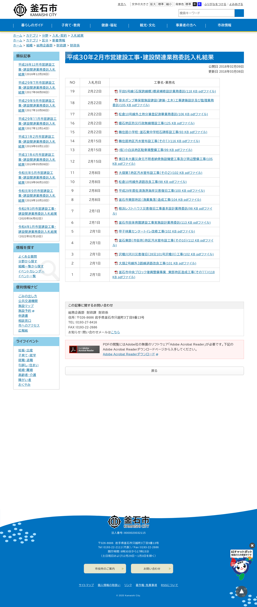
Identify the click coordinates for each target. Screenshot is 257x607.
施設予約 (26, 310)
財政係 (75, 45)
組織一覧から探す (31, 266)
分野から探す (27, 261)
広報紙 (23, 330)
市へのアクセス (29, 325)
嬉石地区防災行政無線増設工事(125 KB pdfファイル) (157, 123)
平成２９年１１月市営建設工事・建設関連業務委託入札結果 (37, 123)
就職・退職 (25, 360)
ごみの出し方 (27, 296)
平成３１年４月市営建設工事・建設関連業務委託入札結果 (37, 159)
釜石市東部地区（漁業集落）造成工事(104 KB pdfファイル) (160, 199)
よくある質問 (27, 256)
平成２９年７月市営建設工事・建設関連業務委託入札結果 (37, 87)
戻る (154, 370)
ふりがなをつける (215, 4)
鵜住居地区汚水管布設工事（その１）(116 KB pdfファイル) (159, 141)
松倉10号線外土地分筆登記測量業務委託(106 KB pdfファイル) (163, 114)
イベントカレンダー (31, 271)
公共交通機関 (28, 301)
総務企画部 (45, 45)
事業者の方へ (186, 25)
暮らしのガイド (32, 25)
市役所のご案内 (105, 568)
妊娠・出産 (25, 350)
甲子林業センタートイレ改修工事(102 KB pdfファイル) (157, 231)
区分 (45, 40)
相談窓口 (24, 320)
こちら (115, 332)
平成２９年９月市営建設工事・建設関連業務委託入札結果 (37, 105)
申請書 (23, 315)
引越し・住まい (28, 365)
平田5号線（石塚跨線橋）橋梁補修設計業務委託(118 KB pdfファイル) (167, 91)
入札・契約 (59, 35)
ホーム (17, 35)
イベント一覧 (27, 276)
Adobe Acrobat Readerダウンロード (130, 354)
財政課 (61, 45)
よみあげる (236, 4)
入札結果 (77, 35)
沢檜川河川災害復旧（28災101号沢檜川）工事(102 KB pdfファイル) (166, 254)
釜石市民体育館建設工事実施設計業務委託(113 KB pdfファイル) (165, 222)
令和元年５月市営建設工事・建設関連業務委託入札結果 (37, 177)
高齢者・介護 (27, 375)
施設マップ (26, 306)
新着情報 (58, 40)
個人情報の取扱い (109, 585)
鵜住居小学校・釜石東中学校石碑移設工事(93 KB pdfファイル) (163, 132)
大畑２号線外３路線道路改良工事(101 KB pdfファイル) (157, 263)
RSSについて (169, 585)
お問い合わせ (152, 568)
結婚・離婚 (25, 370)
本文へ (122, 4)
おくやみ (24, 384)
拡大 (153, 4)
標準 (161, 4)
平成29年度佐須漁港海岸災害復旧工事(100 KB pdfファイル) (162, 190)
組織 (29, 45)
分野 (45, 35)
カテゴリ (32, 35)
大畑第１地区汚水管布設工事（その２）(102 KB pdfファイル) (160, 172)
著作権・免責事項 (146, 585)
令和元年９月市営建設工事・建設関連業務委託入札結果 (37, 195)
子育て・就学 (27, 355)
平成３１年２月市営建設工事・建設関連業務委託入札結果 (37, 141)
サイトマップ (86, 585)
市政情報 (224, 25)
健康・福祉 (109, 25)
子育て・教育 (70, 25)
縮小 (169, 4)
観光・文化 (148, 25)
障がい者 (24, 380)
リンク (128, 585)
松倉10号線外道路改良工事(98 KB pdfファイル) (153, 182)
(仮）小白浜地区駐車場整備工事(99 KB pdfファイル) (155, 150)
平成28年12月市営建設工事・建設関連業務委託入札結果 (37, 69)
